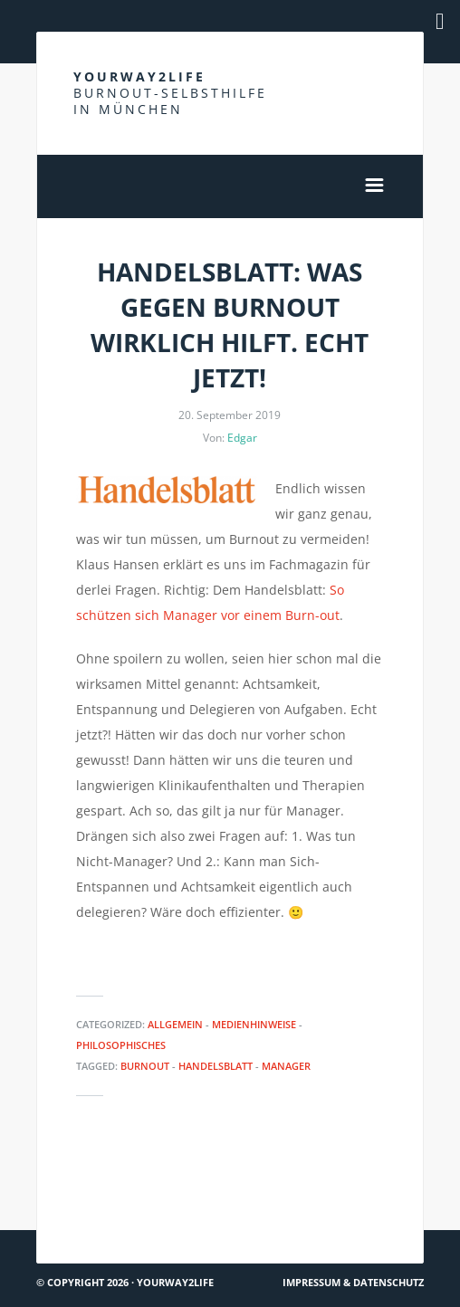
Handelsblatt (215, 1066)
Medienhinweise (254, 1024)
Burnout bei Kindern (107, 1172)
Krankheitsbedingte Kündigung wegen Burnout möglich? (340, 1198)
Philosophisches (121, 1045)
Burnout (144, 1066)
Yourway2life (170, 93)
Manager (286, 1066)
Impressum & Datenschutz (353, 1282)
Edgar (242, 437)
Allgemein (175, 1024)
